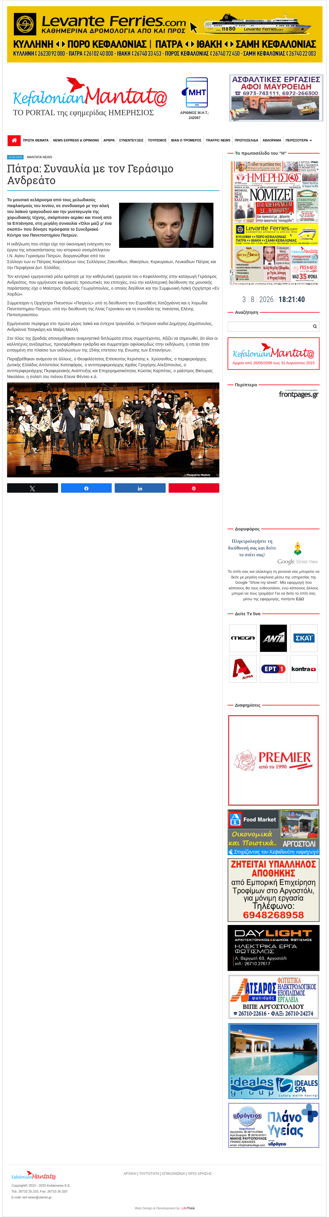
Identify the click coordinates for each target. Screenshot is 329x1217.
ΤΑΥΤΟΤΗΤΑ (149, 1174)
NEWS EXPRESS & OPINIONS (76, 140)
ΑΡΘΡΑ (109, 140)
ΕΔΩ (300, 599)
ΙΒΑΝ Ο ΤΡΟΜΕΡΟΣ (186, 140)
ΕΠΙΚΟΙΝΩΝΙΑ (173, 1174)
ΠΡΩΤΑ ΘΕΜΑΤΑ (36, 140)
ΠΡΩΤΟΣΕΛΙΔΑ (246, 140)
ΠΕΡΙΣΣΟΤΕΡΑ (299, 140)
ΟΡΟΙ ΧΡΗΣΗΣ (200, 1174)
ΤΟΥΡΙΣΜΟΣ (157, 140)
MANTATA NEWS (39, 157)
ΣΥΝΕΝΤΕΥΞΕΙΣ (131, 140)
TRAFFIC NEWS (218, 140)
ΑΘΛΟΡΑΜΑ (272, 140)
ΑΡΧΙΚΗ (130, 1174)
